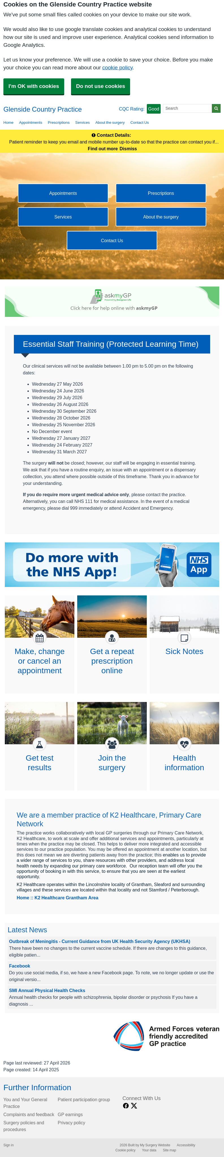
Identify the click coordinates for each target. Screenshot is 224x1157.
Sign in (8, 1145)
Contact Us (139, 122)
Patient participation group (84, 1099)
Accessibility (186, 1145)
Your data (149, 1150)
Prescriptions (59, 122)
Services (82, 122)
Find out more (103, 148)
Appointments (30, 122)
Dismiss (128, 148)
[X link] (134, 1105)
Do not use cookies (100, 86)
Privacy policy (71, 1122)
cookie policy (117, 67)
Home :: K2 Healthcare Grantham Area (57, 897)
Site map (169, 1150)
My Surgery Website (155, 1145)
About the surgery (110, 122)
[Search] (187, 108)
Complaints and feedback (28, 1114)
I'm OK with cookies (33, 86)
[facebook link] (125, 1105)
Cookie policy (125, 1150)
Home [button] (8, 122)
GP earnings (70, 1114)
